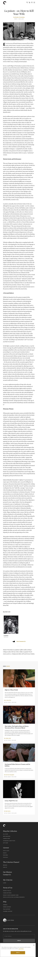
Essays (15, 18)
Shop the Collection (10, 831)
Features (5, 855)
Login (4, 882)
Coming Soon (6, 838)
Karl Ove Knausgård (10, 774)
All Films (5, 834)
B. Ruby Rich (8, 700)
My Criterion (7, 880)
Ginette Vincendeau (20, 17)
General (5, 904)
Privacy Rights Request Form (10, 895)
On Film (5, 702)
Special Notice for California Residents (14, 897)
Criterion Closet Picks (9, 840)
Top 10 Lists (6, 850)
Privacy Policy (7, 890)
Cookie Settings (7, 892)
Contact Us (7, 874)
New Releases (6, 836)
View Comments (21, 641)
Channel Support (7, 911)
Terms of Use (7, 888)
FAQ (4, 902)
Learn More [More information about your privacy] (21, 948)
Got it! (18, 952)
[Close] (33, 945)
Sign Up (5, 867)
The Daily (5, 857)
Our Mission (7, 872)
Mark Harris (8, 811)
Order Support (7, 906)
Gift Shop (5, 842)
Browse (5, 865)
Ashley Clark (8, 738)
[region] (18, 950)
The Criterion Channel (11, 862)
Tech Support (6, 909)
